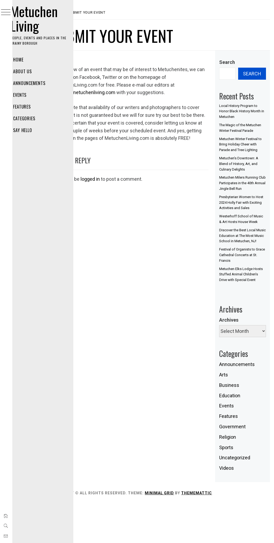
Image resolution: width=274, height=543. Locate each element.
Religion (236, 476)
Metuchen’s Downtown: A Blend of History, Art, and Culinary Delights (246, 175)
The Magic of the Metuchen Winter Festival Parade (241, 130)
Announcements (36, 83)
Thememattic (230, 532)
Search (235, 62)
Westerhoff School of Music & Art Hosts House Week (244, 244)
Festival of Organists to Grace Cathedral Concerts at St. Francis (246, 288)
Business (238, 424)
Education (238, 434)
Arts (232, 414)
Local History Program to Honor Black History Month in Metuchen (247, 111)
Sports (235, 486)
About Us (29, 71)
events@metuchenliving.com (157, 92)
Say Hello (29, 130)
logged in (124, 194)
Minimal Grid (193, 532)
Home (25, 59)
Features (29, 106)
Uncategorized (243, 496)
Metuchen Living (41, 18)
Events (27, 95)
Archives (237, 358)
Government (241, 465)
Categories (31, 118)
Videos (235, 507)
